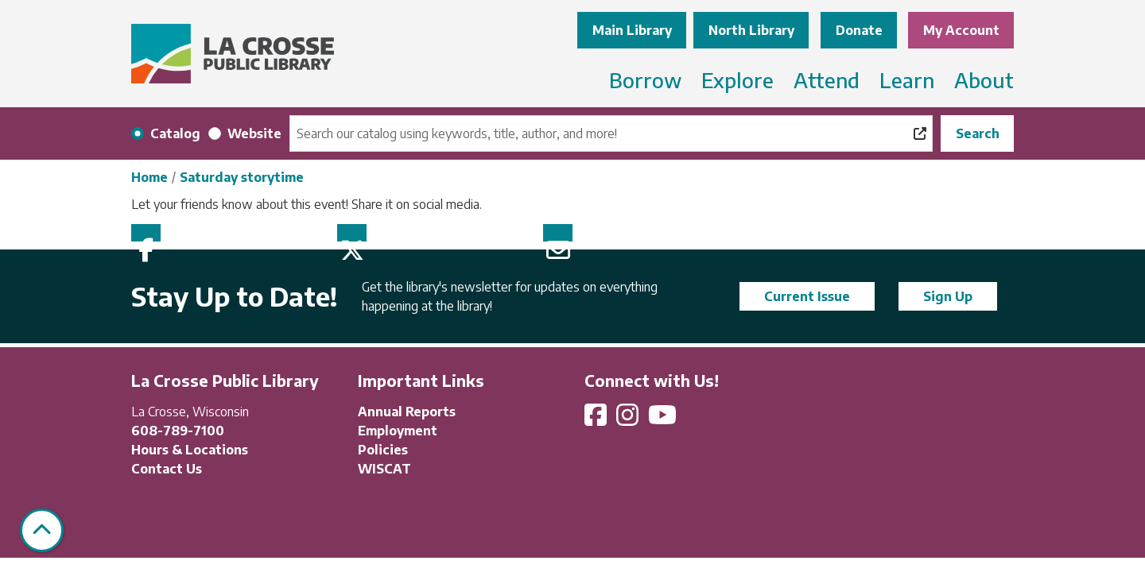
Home (149, 177)
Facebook (146, 233)
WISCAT (384, 469)
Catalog (175, 133)
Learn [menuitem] (906, 80)
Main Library (632, 30)
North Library (751, 30)
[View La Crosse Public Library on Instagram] (629, 419)
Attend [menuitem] (827, 80)
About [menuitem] (984, 80)
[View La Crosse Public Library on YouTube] (664, 419)
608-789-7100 (177, 431)
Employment (397, 431)
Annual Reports (407, 411)
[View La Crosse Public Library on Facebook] (597, 419)
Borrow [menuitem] (645, 80)
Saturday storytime (242, 177)
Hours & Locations (189, 450)
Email (557, 233)
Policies (383, 450)
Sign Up (947, 296)
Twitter (352, 233)
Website (254, 133)
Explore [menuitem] (737, 80)
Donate (859, 30)
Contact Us (166, 469)
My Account (961, 30)
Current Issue (807, 296)
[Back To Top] (42, 530)
